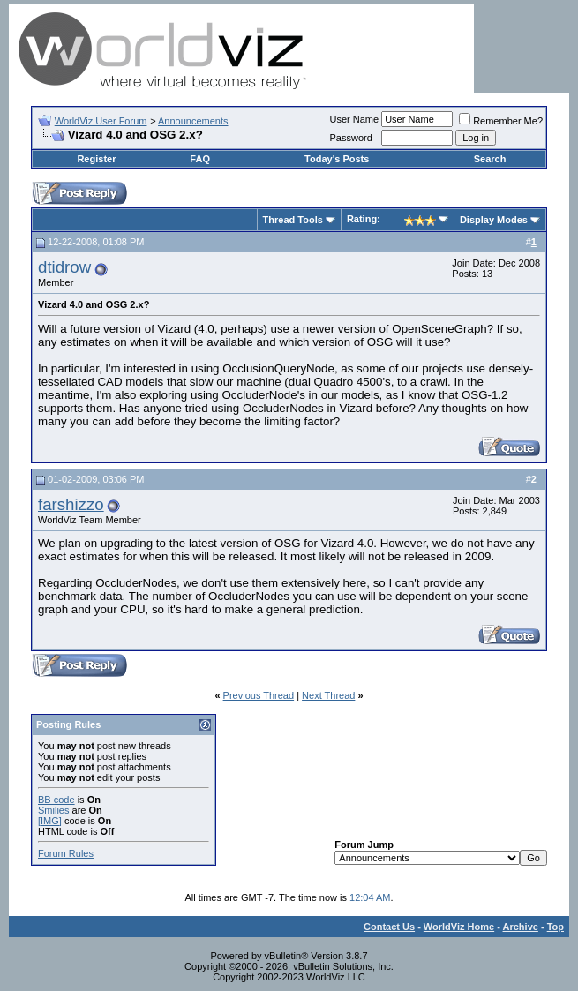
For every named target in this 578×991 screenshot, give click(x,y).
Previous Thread (259, 695)
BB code (56, 799)
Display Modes (494, 219)
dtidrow (64, 267)
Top (555, 926)
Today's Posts (336, 159)
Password (351, 137)
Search (490, 159)
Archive (520, 926)
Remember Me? (501, 121)
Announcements (193, 121)
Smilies (53, 810)
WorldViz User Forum (101, 121)
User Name (354, 119)
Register (96, 159)
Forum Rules (66, 853)
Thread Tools (293, 219)
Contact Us (389, 926)
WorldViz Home (459, 926)
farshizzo (71, 504)
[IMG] (50, 820)
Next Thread (328, 695)
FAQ (200, 159)
